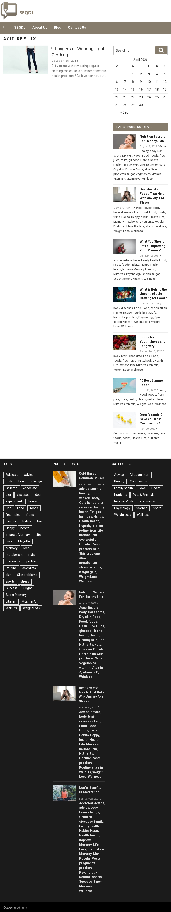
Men (26, 548)
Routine (139, 226)
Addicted (12, 474)
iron (93, 530)
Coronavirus (121, 433)
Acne (162, 146)
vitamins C (133, 178)
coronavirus (137, 433)
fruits (124, 160)
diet (8, 494)
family (32, 501)
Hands (98, 516)
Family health (149, 260)
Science (141, 508)
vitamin (156, 174)
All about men (139, 474)
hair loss (85, 516)
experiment (14, 501)
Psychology (133, 274)
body (153, 151)
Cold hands (87, 502)
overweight (87, 539)
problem (127, 226)
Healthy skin (130, 164)
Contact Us (77, 28)
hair (40, 521)
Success (12, 588)
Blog (57, 28)
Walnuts (161, 226)
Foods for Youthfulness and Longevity (152, 341)
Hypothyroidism (91, 526)
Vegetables (143, 174)
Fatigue (95, 512)
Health (117, 164)
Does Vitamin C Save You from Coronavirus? (151, 419)
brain (116, 212)
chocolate (135, 356)
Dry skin (127, 155)
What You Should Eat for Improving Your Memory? (152, 246)
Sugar (130, 174)
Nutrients (152, 164)
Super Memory (122, 278)
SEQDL (20, 28)
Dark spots (96, 612)
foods (154, 155)
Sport (158, 317)
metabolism (132, 221)
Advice (137, 207)
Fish (137, 212)
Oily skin (118, 169)
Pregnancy (147, 501)
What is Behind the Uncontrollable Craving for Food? (153, 294)
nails (31, 554)
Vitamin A (119, 178)
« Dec (124, 112)
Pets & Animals (143, 494)
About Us (39, 28)
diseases (127, 212)
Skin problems (27, 575)
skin (147, 169)
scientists (29, 568)
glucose (134, 160)
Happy (135, 217)
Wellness (137, 231)
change (36, 481)
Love (9, 541)
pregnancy (13, 561)
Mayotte (24, 541)
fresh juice (129, 360)
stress (24, 581)
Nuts (162, 164)
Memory (118, 221)
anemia (95, 488)
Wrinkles (147, 178)
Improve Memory (133, 269)
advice (148, 207)
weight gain (87, 572)
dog (38, 494)
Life (142, 164)
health (154, 160)
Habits (144, 160)
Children (11, 488)
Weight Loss (121, 231)
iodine (84, 530)
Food (137, 155)
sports (146, 274)
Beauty (144, 151)
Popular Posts (134, 169)
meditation (96, 849)
